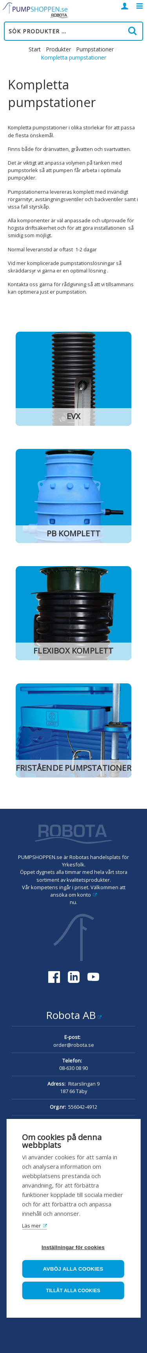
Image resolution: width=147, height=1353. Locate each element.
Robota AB (71, 1015)
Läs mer (31, 1225)
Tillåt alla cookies (73, 1290)
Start (35, 49)
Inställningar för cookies (73, 1247)
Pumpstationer (95, 49)
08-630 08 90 (73, 1068)
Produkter (58, 49)
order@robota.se (73, 1044)
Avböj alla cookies (73, 1269)
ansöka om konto (70, 894)
